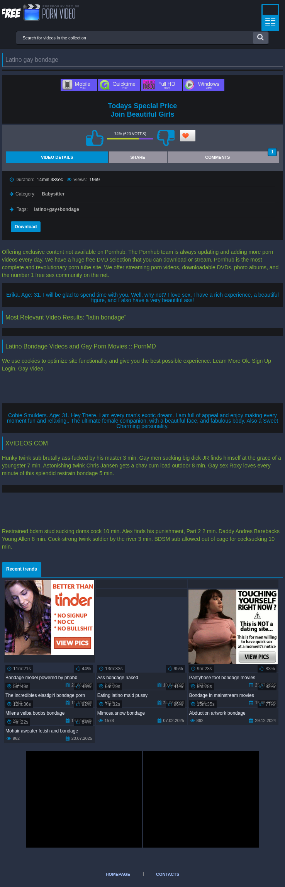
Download (26, 226)
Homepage (118, 874)
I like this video (94, 138)
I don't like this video (166, 138)
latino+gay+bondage (56, 209)
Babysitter (53, 194)
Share (137, 157)
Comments (241, 155)
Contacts (167, 874)
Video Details (57, 157)
